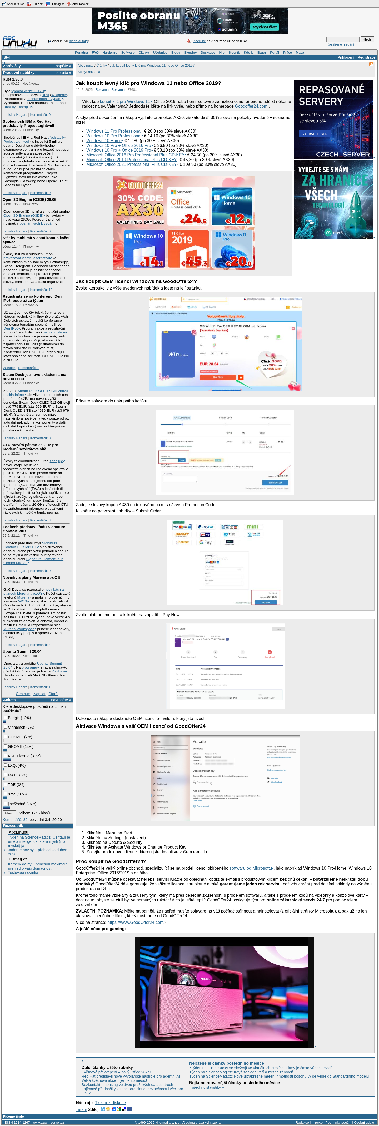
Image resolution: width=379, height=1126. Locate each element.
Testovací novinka (23, 872)
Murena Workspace (18, 629)
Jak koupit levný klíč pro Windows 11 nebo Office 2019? (152, 65)
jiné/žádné (14, 804)
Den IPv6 (10, 328)
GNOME (13, 746)
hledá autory (78, 41)
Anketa (9, 700)
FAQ (95, 52)
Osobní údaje (364, 1122)
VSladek (9, 368)
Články (144, 52)
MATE (11, 775)
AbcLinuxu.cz (13, 3)
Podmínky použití (338, 1122)
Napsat (39, 694)
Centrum (23, 694)
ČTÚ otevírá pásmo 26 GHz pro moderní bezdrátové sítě (30, 447)
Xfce (10, 794)
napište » (63, 66)
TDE (10, 785)
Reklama (102, 90)
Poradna (81, 52)
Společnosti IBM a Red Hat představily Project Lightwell (28, 123)
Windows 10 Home (104, 140)
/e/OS (22, 601)
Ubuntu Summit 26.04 (22, 651)
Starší (53, 694)
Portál (274, 52)
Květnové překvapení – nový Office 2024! (116, 1072)
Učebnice (160, 52)
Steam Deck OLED (33, 391)
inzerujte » (62, 73)
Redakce (302, 1122)
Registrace (366, 57)
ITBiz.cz (35, 3)
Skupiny (190, 52)
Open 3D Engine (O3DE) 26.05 (29, 199)
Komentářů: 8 (40, 520)
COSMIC (13, 737)
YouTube (59, 671)
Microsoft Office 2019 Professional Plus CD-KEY (131, 159)
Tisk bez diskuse (110, 1102)
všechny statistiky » (207, 1087)
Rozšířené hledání (340, 44)
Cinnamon (14, 727)
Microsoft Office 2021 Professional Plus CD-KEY (131, 164)
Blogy (175, 52)
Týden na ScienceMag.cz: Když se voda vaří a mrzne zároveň (241, 1072)
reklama (94, 72)
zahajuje (56, 461)
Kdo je (248, 52)
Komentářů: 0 (40, 115)
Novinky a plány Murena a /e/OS (31, 577)
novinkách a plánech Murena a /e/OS (33, 591)
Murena (23, 597)
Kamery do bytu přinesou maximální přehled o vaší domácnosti (38, 866)
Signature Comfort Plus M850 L (30, 545)
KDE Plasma (16, 756)
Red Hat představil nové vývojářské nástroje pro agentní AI (131, 1076)
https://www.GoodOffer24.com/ (136, 922)
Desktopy (208, 52)
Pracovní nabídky (18, 73)
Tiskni (81, 1109)
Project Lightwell (16, 141)
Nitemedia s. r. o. (168, 1122)
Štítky (82, 72)
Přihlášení (345, 57)
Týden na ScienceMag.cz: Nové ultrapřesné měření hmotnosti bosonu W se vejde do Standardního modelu (279, 1076)
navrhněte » (61, 700)
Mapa (300, 52)
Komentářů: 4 (40, 645)
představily (56, 137)
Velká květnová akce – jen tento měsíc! (114, 1080)
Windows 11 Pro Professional (113, 131)
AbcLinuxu (18, 832)
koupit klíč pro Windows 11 (125, 101)
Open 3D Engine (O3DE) (23, 215)
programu (29, 667)
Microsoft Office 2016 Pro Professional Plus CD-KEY (135, 155)
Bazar (261, 52)
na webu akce (54, 332)
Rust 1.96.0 (13, 79)
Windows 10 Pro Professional (113, 136)
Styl (6, 57)
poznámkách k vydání (43, 99)
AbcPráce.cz (77, 3)
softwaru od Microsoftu (251, 868)
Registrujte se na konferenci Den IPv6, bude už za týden (32, 298)
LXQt (10, 765)
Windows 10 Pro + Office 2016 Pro (118, 145)
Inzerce (317, 1122)
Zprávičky (12, 66)
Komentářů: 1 (28, 368)
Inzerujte (199, 41)
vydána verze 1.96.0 (27, 91)
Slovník (234, 52)
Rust (45, 95)
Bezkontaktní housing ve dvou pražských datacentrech (127, 1085)
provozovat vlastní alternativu (26, 258)
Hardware (110, 52)
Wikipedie (59, 95)
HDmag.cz (54, 3)
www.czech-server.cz (48, 1122)
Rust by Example (17, 107)
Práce (287, 52)
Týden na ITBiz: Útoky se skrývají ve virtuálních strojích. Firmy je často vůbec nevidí (261, 1068)
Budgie (12, 718)
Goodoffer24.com (251, 106)
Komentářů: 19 (41, 290)
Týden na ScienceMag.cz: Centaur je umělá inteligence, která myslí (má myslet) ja (39, 841)
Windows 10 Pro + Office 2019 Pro (118, 150)
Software (127, 52)
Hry (221, 52)
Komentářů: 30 (15, 820)
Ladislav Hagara (15, 115)
